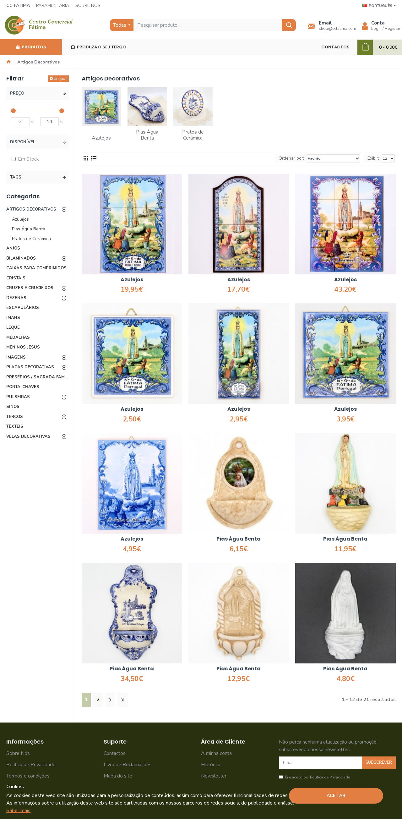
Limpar (60, 78)
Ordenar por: (291, 158)
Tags (15, 177)
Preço (17, 93)
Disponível (22, 142)
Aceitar (336, 796)
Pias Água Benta (238, 539)
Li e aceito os (315, 777)
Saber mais (18, 810)
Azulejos (132, 280)
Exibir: (373, 158)
